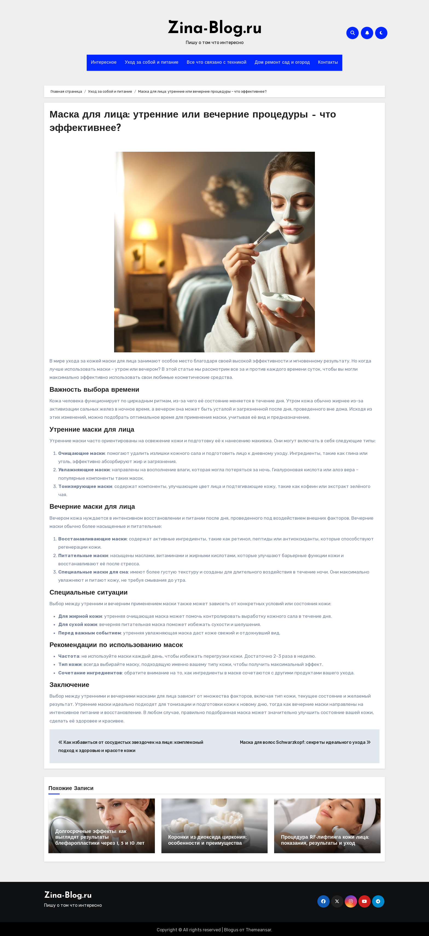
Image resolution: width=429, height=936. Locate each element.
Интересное (104, 62)
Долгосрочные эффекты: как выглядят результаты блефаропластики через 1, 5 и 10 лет (99, 837)
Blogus (231, 928)
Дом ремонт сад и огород (282, 62)
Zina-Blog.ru (214, 29)
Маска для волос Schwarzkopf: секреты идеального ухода (305, 742)
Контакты (328, 62)
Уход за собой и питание (151, 62)
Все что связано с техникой (217, 62)
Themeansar (258, 928)
